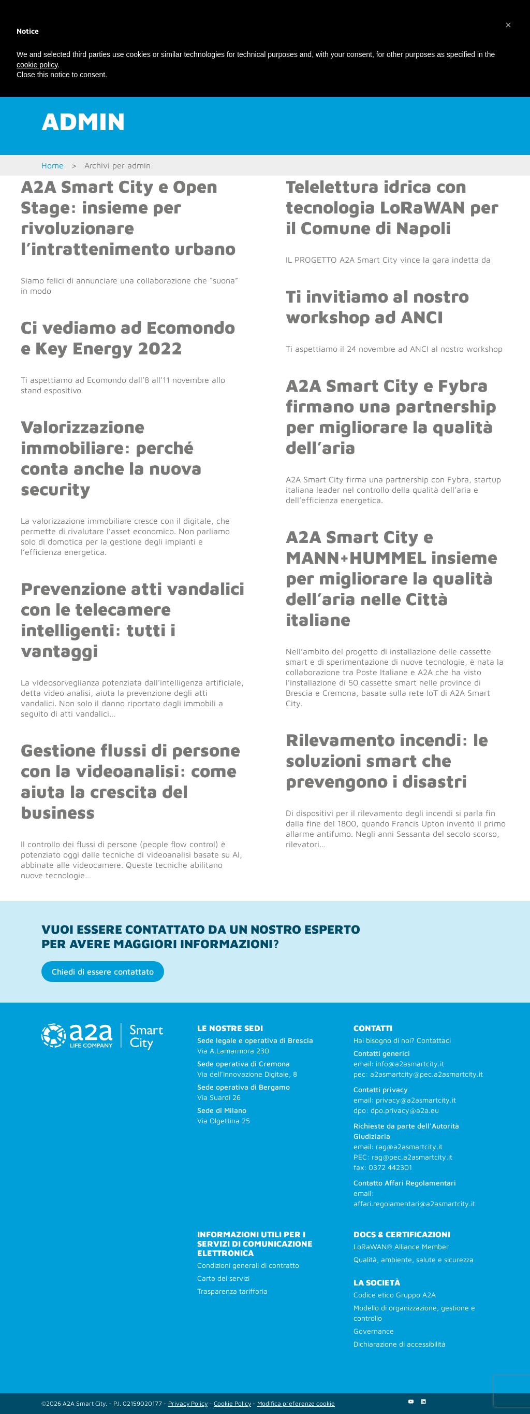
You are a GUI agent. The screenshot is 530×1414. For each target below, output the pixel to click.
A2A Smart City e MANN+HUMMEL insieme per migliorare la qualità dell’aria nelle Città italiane (391, 578)
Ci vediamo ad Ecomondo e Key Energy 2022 (128, 337)
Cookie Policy (232, 1403)
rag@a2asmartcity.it (409, 1146)
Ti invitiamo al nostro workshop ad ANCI (377, 306)
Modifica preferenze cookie (296, 1403)
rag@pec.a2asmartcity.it (412, 1156)
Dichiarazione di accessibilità (400, 1343)
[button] (508, 25)
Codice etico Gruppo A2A (395, 1294)
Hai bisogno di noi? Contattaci (402, 1040)
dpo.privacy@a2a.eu (405, 1110)
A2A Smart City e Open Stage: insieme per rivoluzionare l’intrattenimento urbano (128, 217)
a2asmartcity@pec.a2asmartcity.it (426, 1073)
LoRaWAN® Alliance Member (401, 1246)
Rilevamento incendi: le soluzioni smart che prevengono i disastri (387, 760)
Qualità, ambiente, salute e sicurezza (414, 1259)
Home (52, 165)
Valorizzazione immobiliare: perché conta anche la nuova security (111, 457)
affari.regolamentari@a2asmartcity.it (414, 1203)
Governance (374, 1330)
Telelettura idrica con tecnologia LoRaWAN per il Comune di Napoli (392, 207)
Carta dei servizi (223, 1278)
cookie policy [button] (37, 65)
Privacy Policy (188, 1403)
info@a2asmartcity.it (410, 1063)
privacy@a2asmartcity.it (416, 1099)
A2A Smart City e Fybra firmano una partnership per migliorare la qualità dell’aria (391, 416)
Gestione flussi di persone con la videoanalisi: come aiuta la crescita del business (130, 780)
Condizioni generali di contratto (248, 1265)
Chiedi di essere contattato (103, 971)
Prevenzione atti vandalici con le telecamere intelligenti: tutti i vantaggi (132, 619)
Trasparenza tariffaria (232, 1291)
